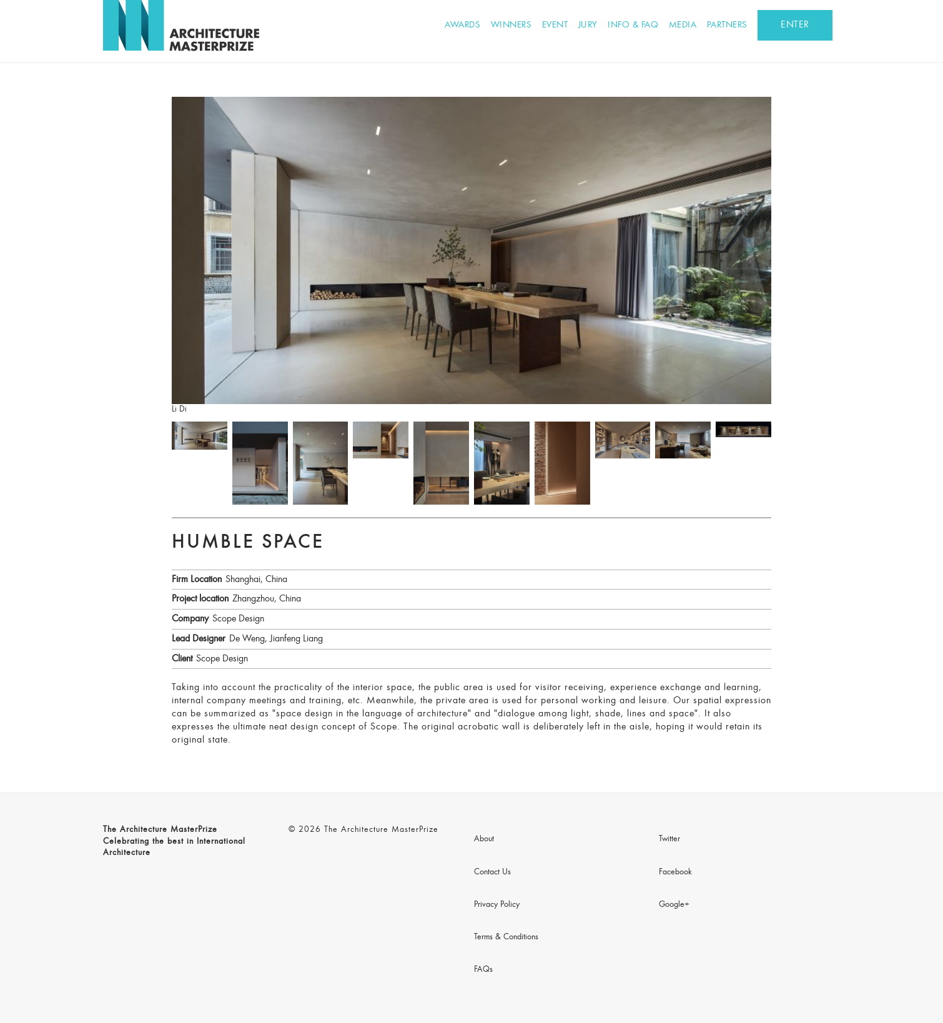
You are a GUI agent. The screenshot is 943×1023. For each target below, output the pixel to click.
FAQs (483, 970)
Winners (511, 25)
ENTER (795, 25)
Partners (727, 25)
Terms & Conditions (506, 937)
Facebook (675, 872)
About (484, 839)
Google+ (674, 905)
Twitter (669, 839)
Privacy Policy (497, 905)
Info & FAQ (633, 25)
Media (683, 25)
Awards (462, 25)
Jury (588, 25)
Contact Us (492, 872)
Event (555, 25)
